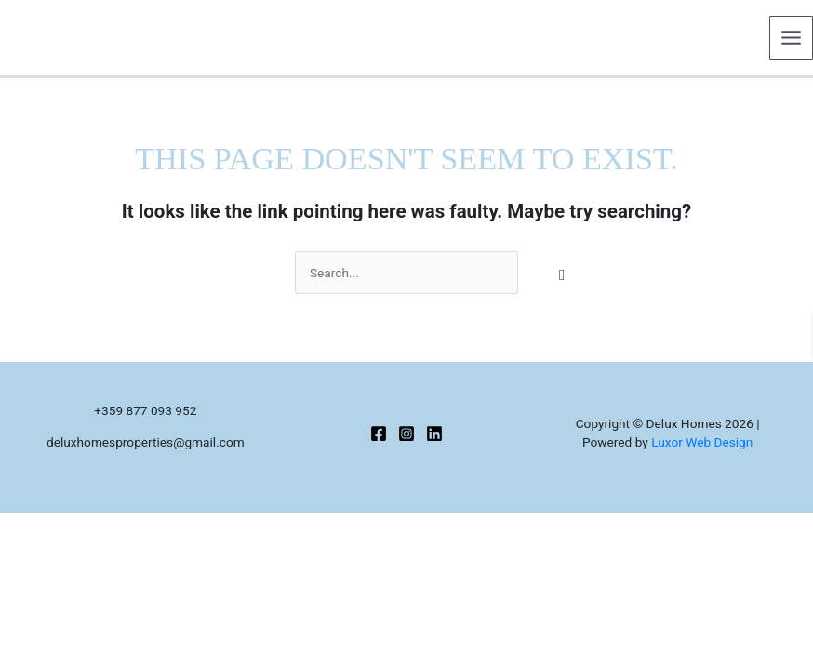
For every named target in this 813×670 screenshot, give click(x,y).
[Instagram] (406, 433)
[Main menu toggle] (791, 38)
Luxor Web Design (702, 442)
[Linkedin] (434, 433)
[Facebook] (378, 433)
